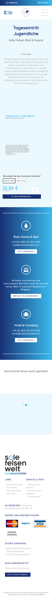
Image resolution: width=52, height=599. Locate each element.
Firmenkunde (34, 497)
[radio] (9, 181)
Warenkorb (26, 12)
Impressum (15, 595)
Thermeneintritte (14, 485)
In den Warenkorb (20, 197)
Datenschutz (24, 595)
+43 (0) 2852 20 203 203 (26, 331)
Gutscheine (12, 488)
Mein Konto (42, 3)
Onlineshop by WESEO (37, 595)
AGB (9, 595)
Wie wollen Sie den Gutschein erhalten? (22, 176)
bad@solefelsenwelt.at (26, 245)
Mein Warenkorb (14, 491)
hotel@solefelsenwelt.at (26, 334)
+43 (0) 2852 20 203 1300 (26, 242)
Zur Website (11, 3)
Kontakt (45, 593)
